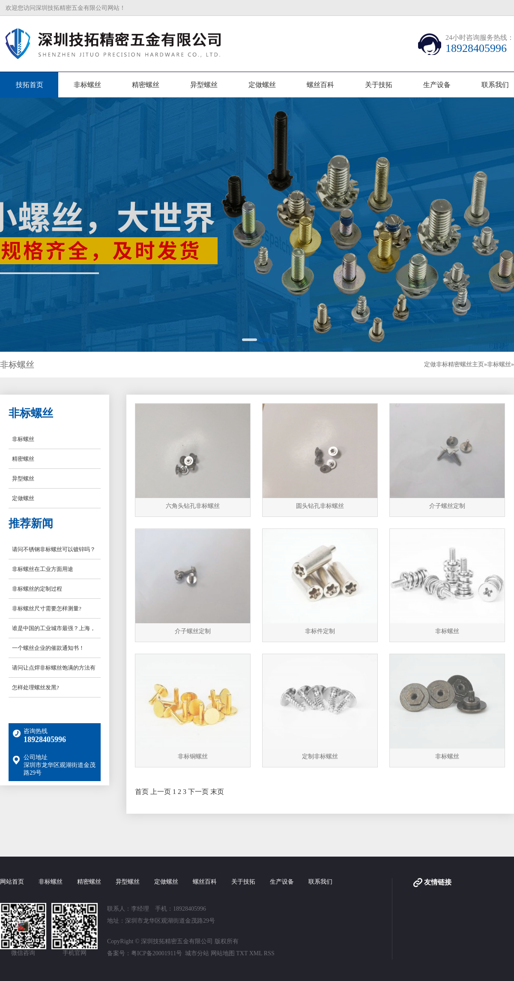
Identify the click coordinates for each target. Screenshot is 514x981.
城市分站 (197, 953)
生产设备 (437, 84)
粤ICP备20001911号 (156, 953)
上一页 (160, 791)
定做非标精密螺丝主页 (454, 364)
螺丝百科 (320, 84)
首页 (142, 791)
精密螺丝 (145, 84)
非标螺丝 (87, 84)
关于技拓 (378, 84)
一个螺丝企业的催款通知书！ (48, 648)
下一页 (198, 791)
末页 (217, 791)
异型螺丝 (204, 84)
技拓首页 (29, 84)
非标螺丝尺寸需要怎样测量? (46, 608)
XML (256, 953)
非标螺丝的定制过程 (37, 589)
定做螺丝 (262, 84)
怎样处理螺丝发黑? (35, 687)
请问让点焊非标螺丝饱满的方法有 (54, 667)
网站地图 (223, 953)
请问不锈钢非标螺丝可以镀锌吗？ (54, 549)
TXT (242, 953)
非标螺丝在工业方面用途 (42, 569)
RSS (269, 953)
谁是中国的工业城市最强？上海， (54, 628)
